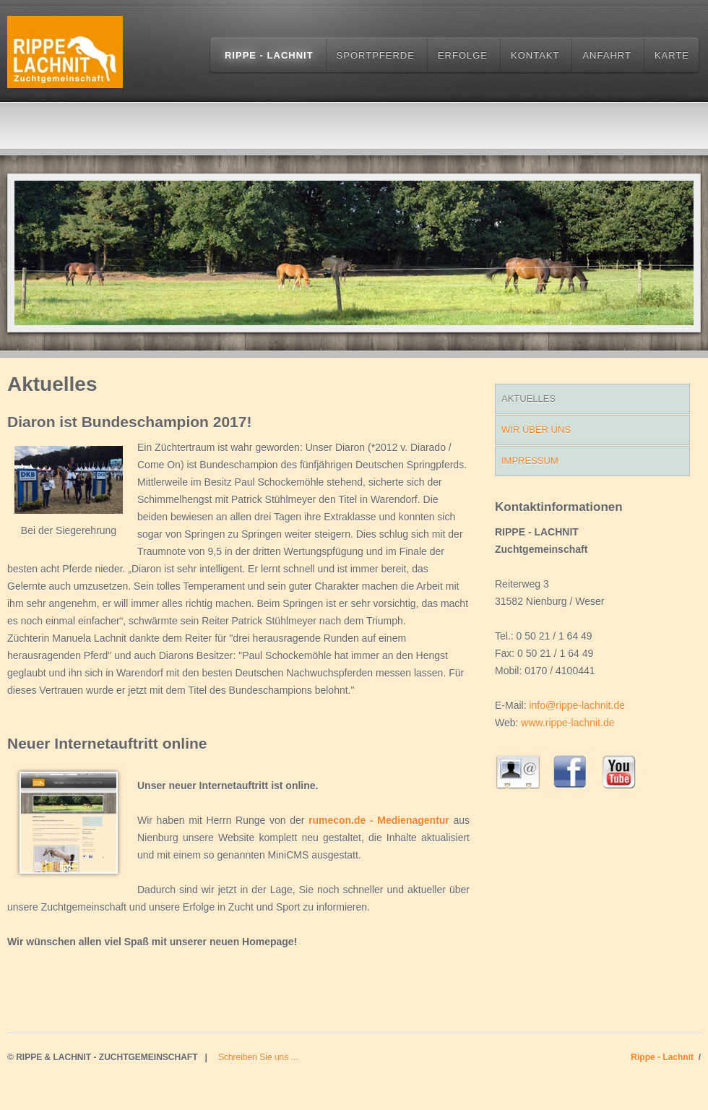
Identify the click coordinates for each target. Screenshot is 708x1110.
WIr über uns (536, 429)
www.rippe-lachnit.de (567, 722)
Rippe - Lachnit (269, 55)
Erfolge (463, 55)
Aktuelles (528, 398)
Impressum (529, 460)
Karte (672, 55)
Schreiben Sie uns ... (258, 1057)
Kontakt (535, 55)
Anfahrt (606, 55)
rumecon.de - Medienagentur (378, 820)
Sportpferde (376, 55)
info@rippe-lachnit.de (577, 705)
